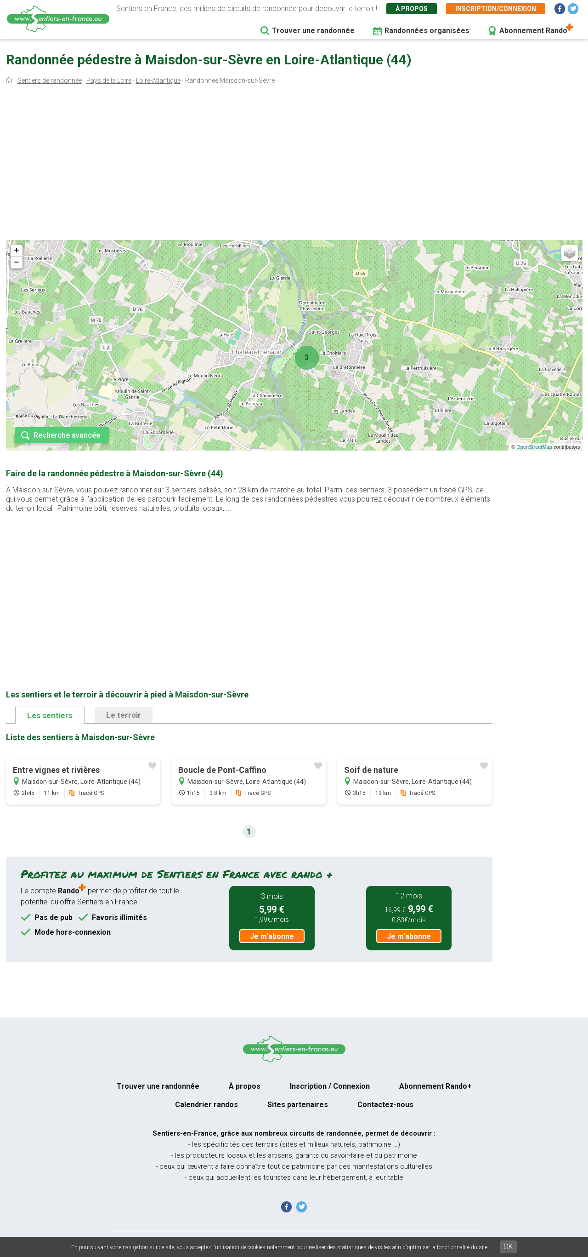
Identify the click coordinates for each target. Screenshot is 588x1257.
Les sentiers (50, 715)
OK (508, 1246)
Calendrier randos (206, 1104)
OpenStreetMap (534, 447)
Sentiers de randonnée (49, 80)
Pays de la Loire (108, 80)
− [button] (16, 262)
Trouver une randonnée (313, 30)
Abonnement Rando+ (435, 1086)
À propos (412, 8)
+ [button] (16, 250)
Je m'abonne (272, 936)
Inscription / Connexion (330, 1086)
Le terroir (123, 715)
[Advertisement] (294, 164)
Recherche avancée (67, 435)
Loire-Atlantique (158, 80)
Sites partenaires (297, 1104)
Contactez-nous (385, 1104)
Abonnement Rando (533, 30)
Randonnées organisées (426, 30)
